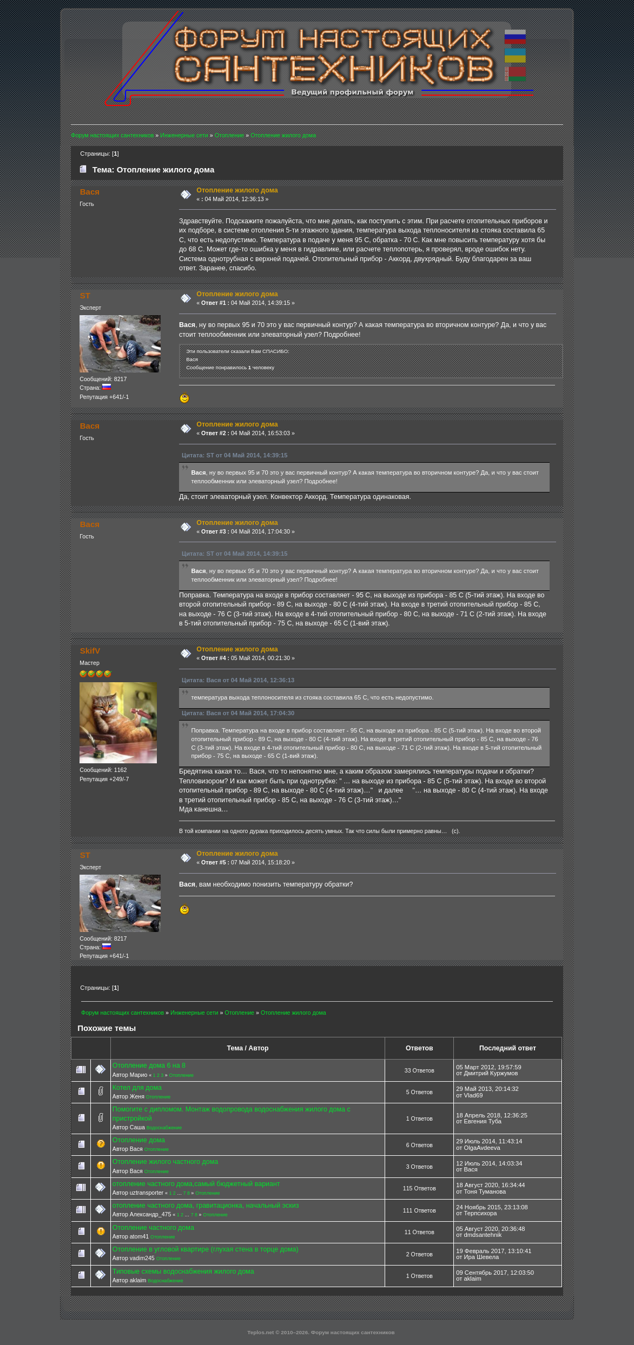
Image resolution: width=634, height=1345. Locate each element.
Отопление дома (139, 1140)
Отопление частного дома (153, 1227)
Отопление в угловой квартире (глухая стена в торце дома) (206, 1249)
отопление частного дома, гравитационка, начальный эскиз (206, 1205)
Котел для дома (137, 1087)
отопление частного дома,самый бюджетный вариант (196, 1184)
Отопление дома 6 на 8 (149, 1065)
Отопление (181, 1075)
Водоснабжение (164, 1127)
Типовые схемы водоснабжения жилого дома (183, 1271)
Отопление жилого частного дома (165, 1162)
